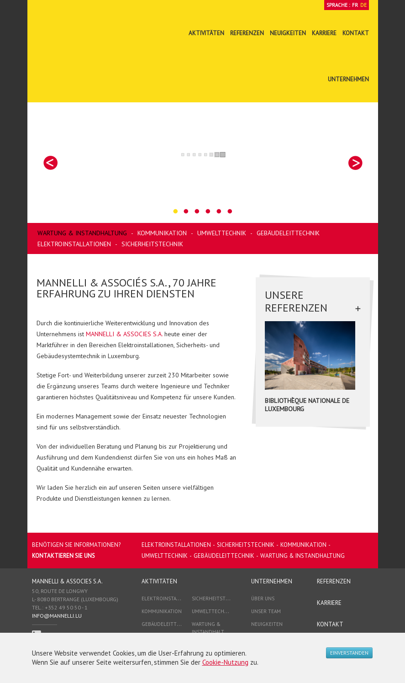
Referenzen (247, 33)
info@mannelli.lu (57, 615)
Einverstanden (349, 653)
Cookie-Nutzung (225, 662)
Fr (355, 5)
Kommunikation (162, 233)
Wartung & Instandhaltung (82, 233)
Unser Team (266, 611)
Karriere (324, 33)
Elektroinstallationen (74, 244)
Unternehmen (348, 79)
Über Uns (262, 598)
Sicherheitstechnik (152, 244)
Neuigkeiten (288, 33)
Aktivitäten (206, 33)
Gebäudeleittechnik (288, 233)
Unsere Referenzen (296, 301)
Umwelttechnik (221, 233)
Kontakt (355, 33)
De (363, 5)
